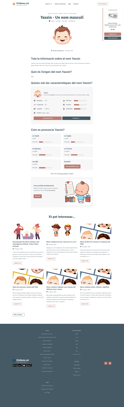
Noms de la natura (47, 361)
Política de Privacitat (47, 386)
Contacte (75, 4)
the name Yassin (63, 174)
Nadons (60, 13)
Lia (77, 337)
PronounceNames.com (72, 166)
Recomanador (106, 4)
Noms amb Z (47, 358)
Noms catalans (47, 341)
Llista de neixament (60, 4)
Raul (77, 334)
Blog (69, 4)
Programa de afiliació (47, 389)
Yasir (47, 113)
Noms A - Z (49, 4)
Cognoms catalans (47, 344)
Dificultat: (35, 142)
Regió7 (77, 372)
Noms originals (47, 348)
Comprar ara (112, 34)
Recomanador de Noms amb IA (47, 337)
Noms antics (47, 365)
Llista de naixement (47, 371)
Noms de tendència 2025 (47, 354)
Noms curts (47, 351)
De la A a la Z (77, 354)
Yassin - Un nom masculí (70, 13)
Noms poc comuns (47, 368)
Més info (37, 196)
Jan (77, 348)
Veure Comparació (112, 38)
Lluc (77, 344)
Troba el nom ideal (52, 13)
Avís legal (47, 392)
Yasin (43, 113)
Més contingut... (18, 315)
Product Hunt (77, 375)
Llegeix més (17, 263)
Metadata (77, 365)
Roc (77, 351)
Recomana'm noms (48, 118)
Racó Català (76, 368)
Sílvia (76, 341)
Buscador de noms (47, 334)
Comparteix (76, 118)
